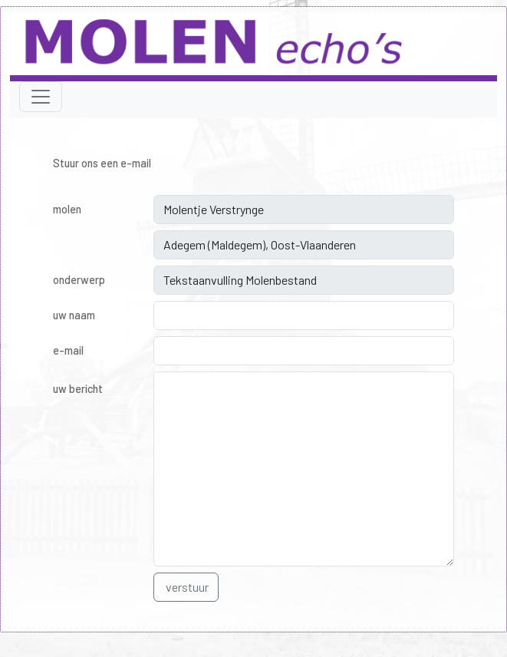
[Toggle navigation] (40, 96)
